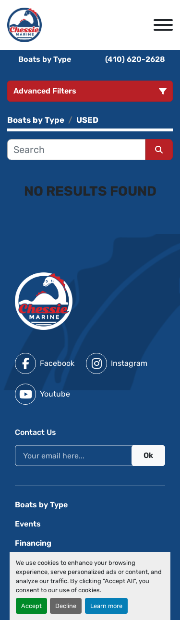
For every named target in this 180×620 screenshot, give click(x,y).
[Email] (90, 455)
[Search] (76, 149)
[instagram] (116, 363)
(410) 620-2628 (135, 59)
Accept (31, 605)
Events (28, 523)
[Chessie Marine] (43, 300)
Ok (148, 455)
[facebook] (44, 363)
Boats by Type (44, 59)
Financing (33, 543)
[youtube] (42, 394)
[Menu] (163, 25)
